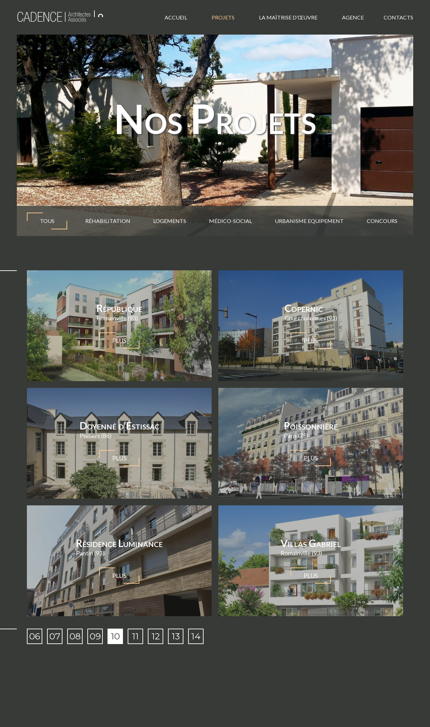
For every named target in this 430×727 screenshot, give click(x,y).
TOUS (47, 221)
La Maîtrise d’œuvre (288, 17)
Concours (382, 221)
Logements (169, 221)
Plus (119, 340)
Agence (353, 17)
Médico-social (230, 221)
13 (176, 636)
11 (135, 636)
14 (196, 636)
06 (34, 636)
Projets (223, 17)
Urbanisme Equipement (309, 221)
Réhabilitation (108, 221)
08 (75, 636)
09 (95, 636)
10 (115, 636)
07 (54, 636)
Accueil (176, 17)
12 (156, 636)
